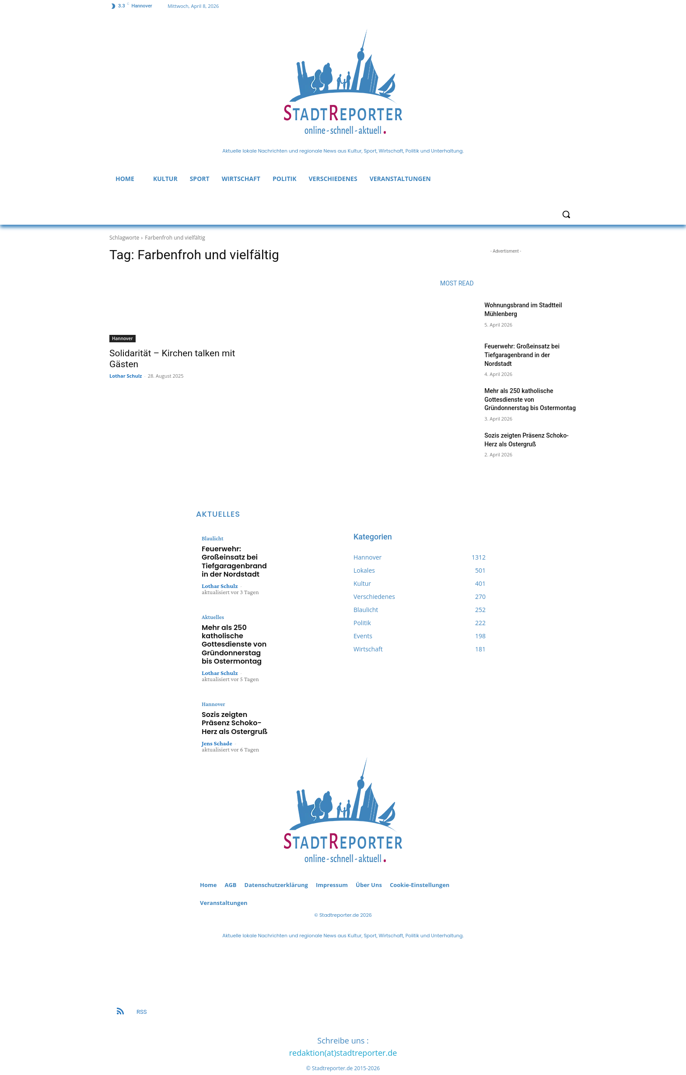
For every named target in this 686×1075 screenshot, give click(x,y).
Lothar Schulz (125, 375)
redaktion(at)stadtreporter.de (343, 1032)
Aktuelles (212, 609)
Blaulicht (211, 538)
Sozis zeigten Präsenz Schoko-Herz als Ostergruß (232, 705)
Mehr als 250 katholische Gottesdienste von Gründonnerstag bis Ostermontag (530, 399)
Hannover (122, 338)
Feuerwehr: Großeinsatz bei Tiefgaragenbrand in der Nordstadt (522, 355)
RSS (141, 991)
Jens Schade (217, 722)
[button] (566, 214)
